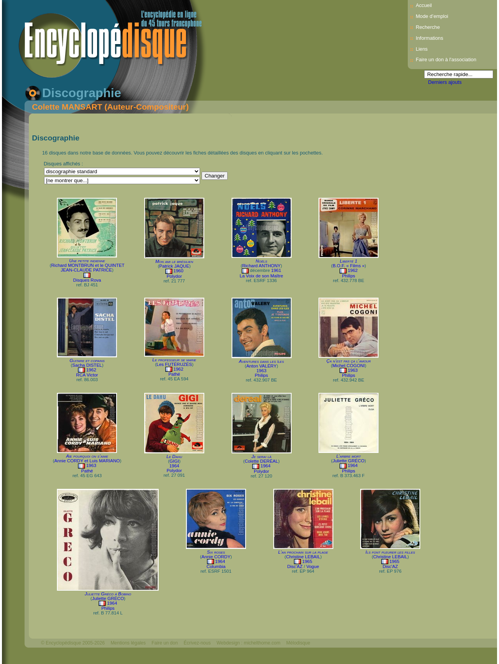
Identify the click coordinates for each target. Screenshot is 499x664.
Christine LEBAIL (303, 556)
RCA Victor (87, 375)
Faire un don (165, 643)
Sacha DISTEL (87, 365)
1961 (276, 270)
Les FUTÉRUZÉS (174, 364)
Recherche (428, 27)
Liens (422, 49)
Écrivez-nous (197, 643)
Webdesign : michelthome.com (248, 643)
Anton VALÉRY (261, 366)
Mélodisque (298, 643)
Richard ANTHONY (261, 265)
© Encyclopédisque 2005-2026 (73, 643)
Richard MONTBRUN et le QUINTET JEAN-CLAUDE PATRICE (87, 267)
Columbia (216, 566)
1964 (174, 465)
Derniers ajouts (445, 82)
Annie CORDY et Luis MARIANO (87, 460)
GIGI (174, 461)
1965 (307, 561)
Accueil (424, 5)
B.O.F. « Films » (349, 265)
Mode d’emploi (432, 16)
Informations (429, 38)
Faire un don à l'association (446, 59)
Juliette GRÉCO (349, 460)
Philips (348, 275)
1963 (262, 370)
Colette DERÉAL (261, 461)
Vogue (312, 566)
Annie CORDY (216, 556)
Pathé (174, 374)
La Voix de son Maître (261, 275)
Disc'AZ (295, 566)
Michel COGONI (349, 365)
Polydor (174, 276)
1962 (353, 270)
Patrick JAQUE (174, 266)
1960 (178, 270)
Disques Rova (87, 280)
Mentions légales (128, 643)
